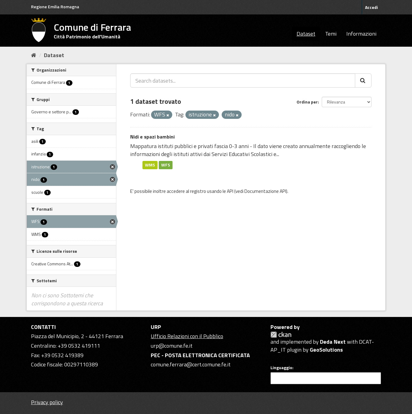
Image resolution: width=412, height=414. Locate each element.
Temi (330, 33)
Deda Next (333, 342)
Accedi (371, 7)
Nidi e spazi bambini (152, 136)
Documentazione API (265, 191)
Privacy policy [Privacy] (47, 402)
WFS (165, 165)
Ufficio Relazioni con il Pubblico (187, 336)
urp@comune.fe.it (171, 346)
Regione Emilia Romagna (55, 6)
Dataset (306, 33)
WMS (150, 165)
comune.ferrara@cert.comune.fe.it (191, 364)
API (230, 191)
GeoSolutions (326, 350)
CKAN (280, 334)
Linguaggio (281, 368)
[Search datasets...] (242, 80)
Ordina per (307, 102)
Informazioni (361, 33)
